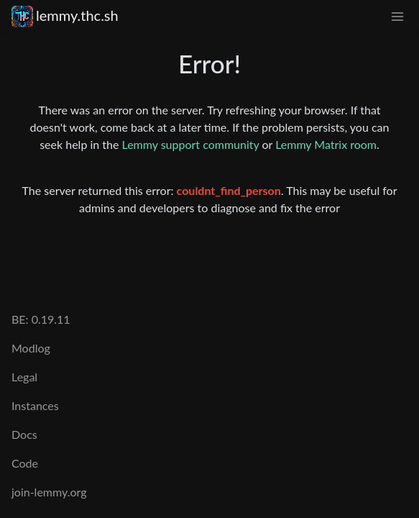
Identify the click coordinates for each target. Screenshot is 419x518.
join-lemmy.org (48, 492)
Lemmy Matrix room (326, 144)
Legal (24, 376)
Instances (35, 405)
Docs (24, 434)
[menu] (397, 15)
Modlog (30, 348)
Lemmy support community (190, 144)
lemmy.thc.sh (65, 15)
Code (24, 463)
